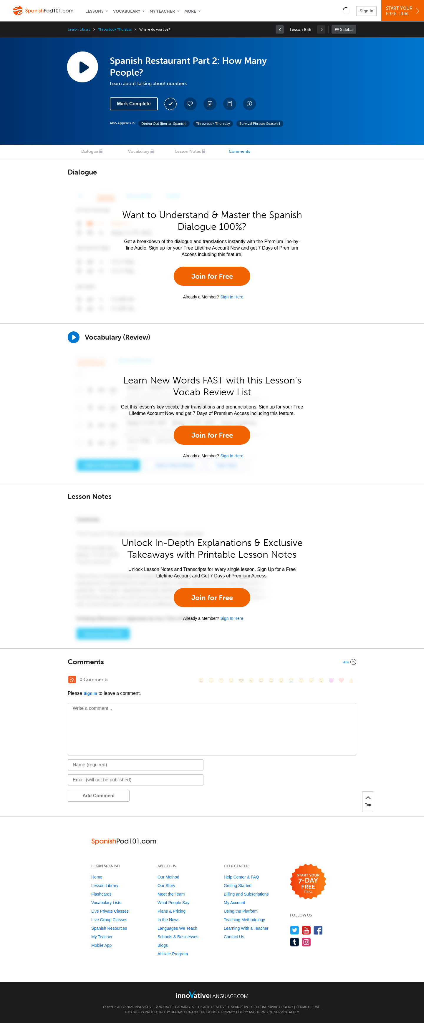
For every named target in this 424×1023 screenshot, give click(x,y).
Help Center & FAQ (241, 877)
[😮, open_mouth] (321, 680)
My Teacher (162, 11)
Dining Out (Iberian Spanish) (164, 124)
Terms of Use (308, 1007)
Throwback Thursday (115, 29)
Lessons (94, 11)
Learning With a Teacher (246, 928)
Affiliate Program (173, 953)
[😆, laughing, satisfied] (261, 680)
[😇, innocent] (301, 680)
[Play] (74, 337)
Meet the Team (171, 894)
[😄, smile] (201, 680)
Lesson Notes (188, 151)
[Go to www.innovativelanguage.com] (212, 994)
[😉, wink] (281, 680)
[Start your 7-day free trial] (308, 882)
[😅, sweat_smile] (271, 680)
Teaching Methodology (244, 919)
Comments (239, 151)
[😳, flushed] (211, 680)
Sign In (366, 11)
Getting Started (237, 885)
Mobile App (101, 945)
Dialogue (89, 151)
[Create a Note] (209, 103)
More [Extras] (190, 11)
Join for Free (212, 276)
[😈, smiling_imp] (331, 680)
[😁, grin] (221, 680)
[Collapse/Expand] (212, 662)
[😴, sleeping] (311, 680)
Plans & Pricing (172, 911)
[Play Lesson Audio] (82, 66)
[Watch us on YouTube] (306, 930)
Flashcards (101, 894)
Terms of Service (272, 1012)
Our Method (168, 877)
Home (96, 877)
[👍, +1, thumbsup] (351, 680)
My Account (234, 902)
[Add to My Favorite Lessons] (190, 103)
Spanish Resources (109, 928)
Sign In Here (231, 297)
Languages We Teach (177, 928)
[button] (346, 10)
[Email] (135, 779)
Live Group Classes (109, 919)
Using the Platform (241, 911)
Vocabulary (126, 11)
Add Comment (98, 795)
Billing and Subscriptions (246, 894)
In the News (168, 919)
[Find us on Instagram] (306, 941)
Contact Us (234, 936)
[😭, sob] (291, 680)
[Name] (135, 764)
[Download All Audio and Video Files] (249, 103)
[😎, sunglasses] (241, 680)
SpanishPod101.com (248, 1007)
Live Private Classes (110, 911)
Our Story (166, 885)
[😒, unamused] (231, 680)
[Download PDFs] (229, 103)
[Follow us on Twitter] (294, 930)
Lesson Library (79, 29)
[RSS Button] (72, 679)
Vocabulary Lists (106, 902)
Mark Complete (134, 103)
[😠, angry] (251, 680)
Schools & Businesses (178, 936)
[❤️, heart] (341, 680)
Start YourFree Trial (403, 11)
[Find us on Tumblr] (294, 941)
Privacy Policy (279, 1007)
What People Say (173, 902)
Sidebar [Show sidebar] (347, 29)
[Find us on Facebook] (318, 930)
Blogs (163, 945)
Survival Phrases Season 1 (259, 124)
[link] (280, 29)
